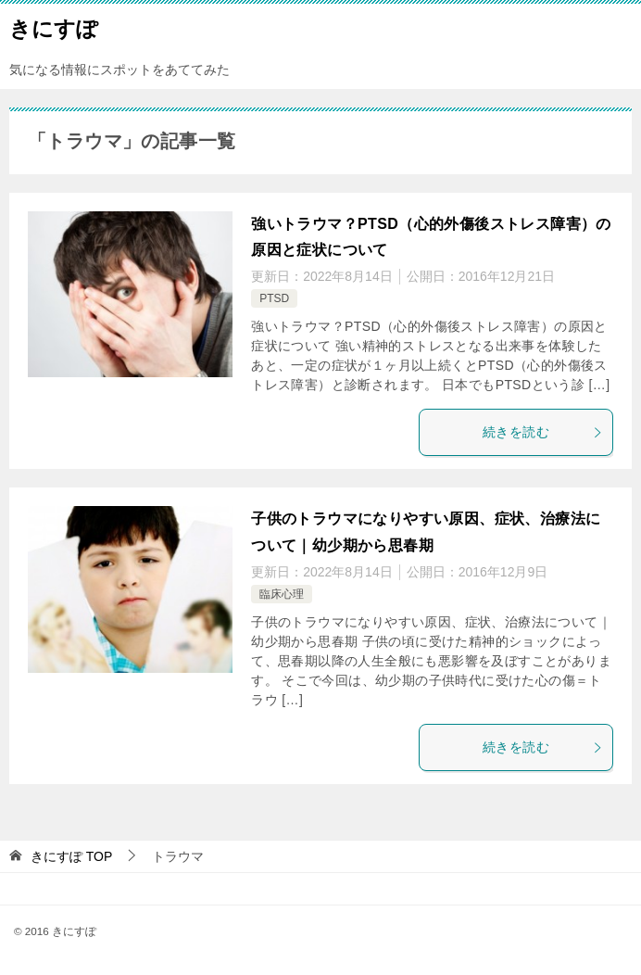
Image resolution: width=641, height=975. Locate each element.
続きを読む (543, 431)
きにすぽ (53, 27)
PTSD (274, 298)
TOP (71, 856)
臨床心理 (281, 594)
